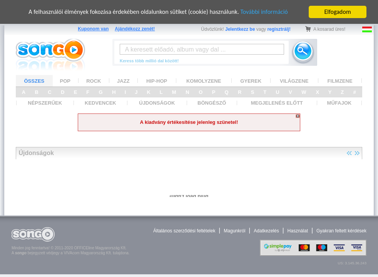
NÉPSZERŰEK (45, 103)
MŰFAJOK (339, 103)
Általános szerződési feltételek (184, 231)
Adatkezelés (266, 231)
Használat (298, 231)
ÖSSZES (34, 80)
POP (65, 80)
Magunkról (234, 231)
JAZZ (123, 80)
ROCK (93, 80)
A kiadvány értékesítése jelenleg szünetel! (189, 122)
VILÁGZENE (294, 80)
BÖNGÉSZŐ (211, 103)
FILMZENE (340, 80)
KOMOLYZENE (203, 80)
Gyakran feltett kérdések (341, 231)
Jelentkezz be (240, 29)
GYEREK (250, 80)
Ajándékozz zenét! (135, 29)
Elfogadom (337, 11)
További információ (264, 11)
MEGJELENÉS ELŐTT (277, 103)
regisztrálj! (279, 29)
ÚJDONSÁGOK (157, 103)
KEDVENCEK (100, 103)
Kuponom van (93, 29)
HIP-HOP (156, 80)
